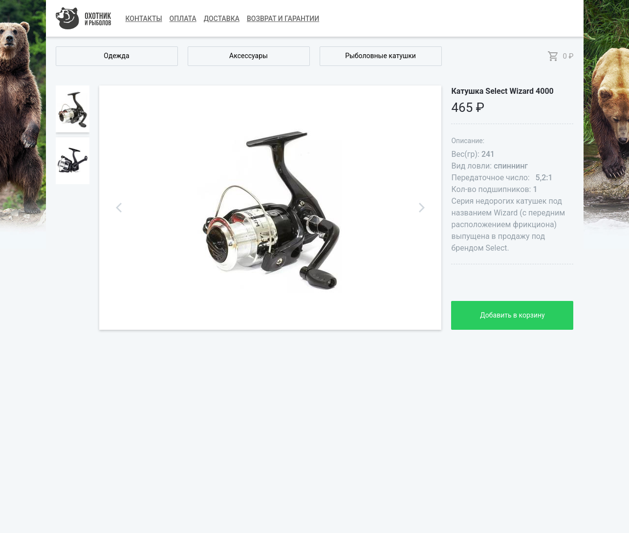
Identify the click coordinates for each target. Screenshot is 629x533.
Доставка (221, 18)
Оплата (183, 18)
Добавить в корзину (512, 315)
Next (422, 207)
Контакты (144, 18)
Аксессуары (248, 56)
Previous (119, 207)
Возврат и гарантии (283, 18)
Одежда (116, 56)
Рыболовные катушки (380, 56)
